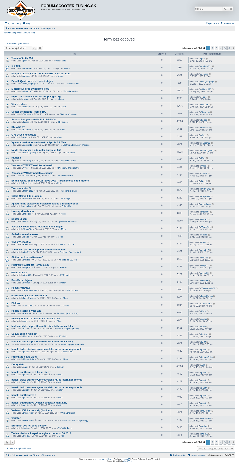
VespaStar (28, 229)
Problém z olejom (21, 280)
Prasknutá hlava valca (24, 356)
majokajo (27, 214)
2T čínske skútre (71, 84)
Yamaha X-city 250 (22, 58)
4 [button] (220, 48)
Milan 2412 (28, 191)
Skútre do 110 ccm (68, 114)
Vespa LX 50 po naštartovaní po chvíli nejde (37, 226)
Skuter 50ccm (19, 219)
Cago (25, 137)
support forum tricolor (104, 459)
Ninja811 (27, 267)
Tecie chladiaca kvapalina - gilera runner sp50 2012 (41, 433)
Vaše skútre (60, 61)
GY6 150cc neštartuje (23, 134)
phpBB (127, 459)
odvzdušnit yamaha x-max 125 (29, 295)
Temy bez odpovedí (12, 33)
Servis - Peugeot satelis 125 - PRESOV (33, 119)
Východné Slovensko (67, 221)
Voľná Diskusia (71, 290)
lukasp (26, 122)
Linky (63, 106)
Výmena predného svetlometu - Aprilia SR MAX (38, 142)
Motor (60, 76)
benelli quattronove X (23, 395)
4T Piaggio (65, 198)
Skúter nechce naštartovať (27, 257)
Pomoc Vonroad (20, 287)
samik (26, 321)
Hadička (16, 157)
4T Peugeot (63, 122)
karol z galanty (29, 152)
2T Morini (63, 336)
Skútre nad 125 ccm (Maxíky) (76, 145)
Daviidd (26, 260)
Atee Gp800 (28, 306)
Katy (29, 160)
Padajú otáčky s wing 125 (26, 310)
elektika (15, 65)
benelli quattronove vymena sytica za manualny (39, 402)
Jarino (26, 428)
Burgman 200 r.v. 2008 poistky (28, 425)
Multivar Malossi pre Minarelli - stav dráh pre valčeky (42, 326)
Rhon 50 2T (18, 127)
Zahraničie (66, 206)
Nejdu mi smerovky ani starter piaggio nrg (36, 96)
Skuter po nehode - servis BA (28, 111)
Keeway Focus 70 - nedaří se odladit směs (36, 318)
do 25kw (60, 367)
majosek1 (27, 198)
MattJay (26, 336)
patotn (26, 351)
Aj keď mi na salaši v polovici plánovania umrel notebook (44, 203)
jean (25, 61)
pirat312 (27, 252)
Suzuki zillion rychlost (24, 333)
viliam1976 (28, 91)
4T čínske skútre (65, 175)
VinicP (26, 168)
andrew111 (28, 68)
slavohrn (27, 106)
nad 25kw (70, 152)
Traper (26, 99)
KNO (25, 329)
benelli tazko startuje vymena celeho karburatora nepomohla (46, 349)
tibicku (26, 221)
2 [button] (212, 48)
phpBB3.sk (127, 461)
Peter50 (26, 283)
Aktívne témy (29, 33)
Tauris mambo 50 (21, 188)
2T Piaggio (65, 275)
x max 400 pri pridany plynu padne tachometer (38, 249)
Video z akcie (19, 104)
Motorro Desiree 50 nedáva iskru (30, 88)
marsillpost (28, 206)
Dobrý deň (17, 364)
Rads (25, 313)
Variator (16, 418)
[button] (233, 48)
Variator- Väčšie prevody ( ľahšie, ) (31, 410)
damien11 (27, 145)
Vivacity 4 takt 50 (21, 242)
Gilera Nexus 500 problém (26, 196)
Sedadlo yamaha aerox (24, 234)
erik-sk (26, 237)
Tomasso (27, 114)
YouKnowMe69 (30, 290)
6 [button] (229, 48)
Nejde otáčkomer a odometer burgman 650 (36, 150)
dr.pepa (26, 76)
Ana (25, 367)
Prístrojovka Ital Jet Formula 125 (30, 264)
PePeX (26, 436)
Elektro (67, 68)
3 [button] (216, 48)
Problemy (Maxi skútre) (68, 168)
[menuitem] (26, 23)
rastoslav (27, 129)
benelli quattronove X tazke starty (31, 372)
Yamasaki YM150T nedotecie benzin (32, 165)
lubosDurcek (29, 298)
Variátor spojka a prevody (67, 329)
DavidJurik (28, 413)
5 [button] (225, 48)
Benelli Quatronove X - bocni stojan (32, 81)
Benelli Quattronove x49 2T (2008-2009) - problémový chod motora (50, 180)
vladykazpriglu (29, 84)
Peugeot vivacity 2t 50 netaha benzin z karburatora (41, 73)
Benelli (26, 183)
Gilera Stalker (19, 272)
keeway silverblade (22, 211)
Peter (25, 244)
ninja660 (27, 275)
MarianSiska (29, 359)
